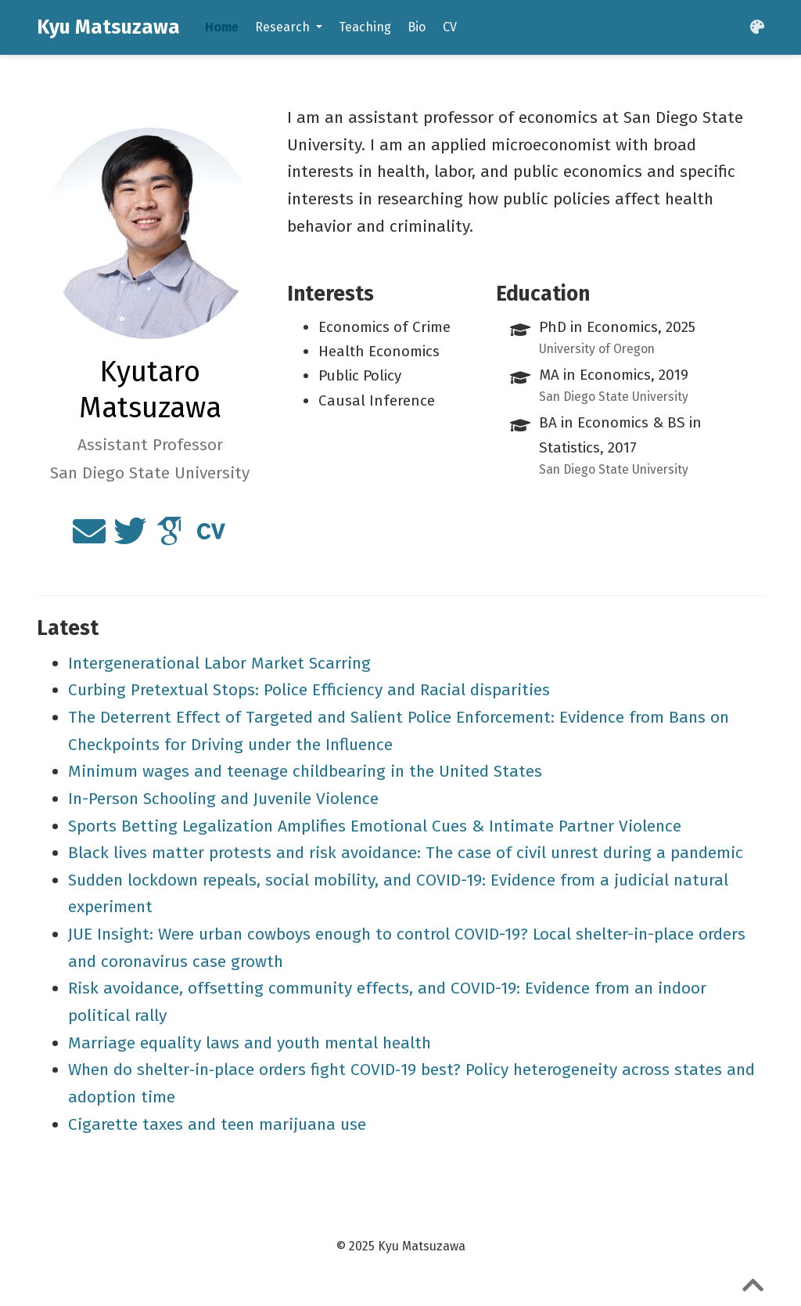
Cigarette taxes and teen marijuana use (217, 1124)
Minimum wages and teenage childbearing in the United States (305, 771)
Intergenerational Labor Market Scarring (219, 663)
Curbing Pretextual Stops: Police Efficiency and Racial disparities (309, 690)
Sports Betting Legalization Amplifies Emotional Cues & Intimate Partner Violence (374, 826)
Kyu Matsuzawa (108, 27)
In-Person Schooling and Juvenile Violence (223, 798)
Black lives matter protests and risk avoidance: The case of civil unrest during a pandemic (405, 852)
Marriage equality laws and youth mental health (249, 1043)
